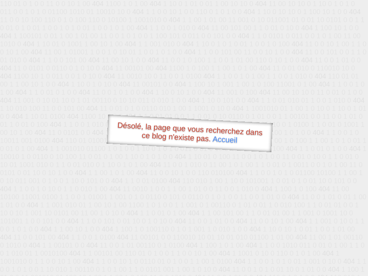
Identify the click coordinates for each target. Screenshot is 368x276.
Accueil (225, 139)
